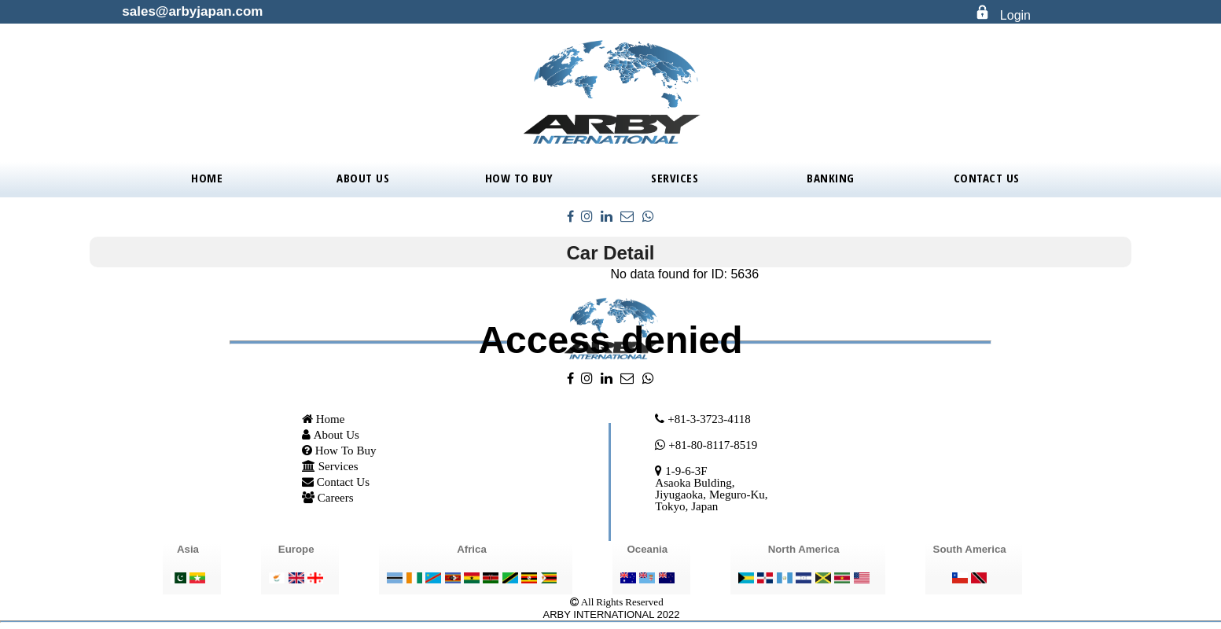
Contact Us (987, 178)
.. (560, 601)
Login (1015, 15)
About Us (363, 178)
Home (207, 178)
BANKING (831, 178)
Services (674, 178)
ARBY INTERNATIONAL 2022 (611, 614)
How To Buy (519, 178)
